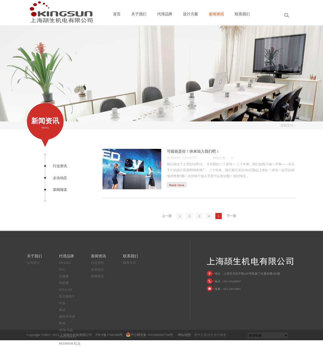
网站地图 (183, 335)
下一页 (231, 216)
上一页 (167, 216)
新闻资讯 (286, 125)
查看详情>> (177, 184)
